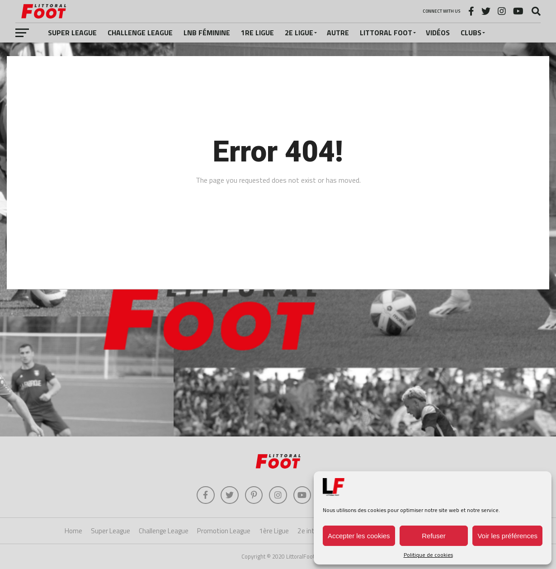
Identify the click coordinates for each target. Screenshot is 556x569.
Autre (338, 32)
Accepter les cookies (359, 536)
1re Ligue (257, 32)
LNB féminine (207, 32)
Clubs (471, 32)
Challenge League (140, 32)
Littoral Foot (386, 32)
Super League (72, 32)
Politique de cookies (428, 554)
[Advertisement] (278, 364)
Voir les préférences (507, 536)
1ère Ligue (274, 531)
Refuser (434, 536)
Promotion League (223, 531)
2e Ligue (299, 32)
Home (73, 531)
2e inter (308, 531)
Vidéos (438, 32)
